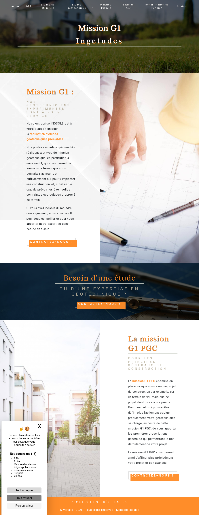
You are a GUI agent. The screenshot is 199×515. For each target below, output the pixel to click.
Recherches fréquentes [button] (99, 502)
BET (29, 6)
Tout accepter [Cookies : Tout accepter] (24, 490)
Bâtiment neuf (129, 6)
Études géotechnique (77, 6)
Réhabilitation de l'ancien (156, 6)
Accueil (17, 6)
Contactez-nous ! (51, 242)
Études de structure (48, 6)
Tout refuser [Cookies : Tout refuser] (24, 498)
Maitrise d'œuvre (105, 6)
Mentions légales (127, 510)
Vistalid (68, 510)
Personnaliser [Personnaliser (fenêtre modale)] (24, 505)
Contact (182, 6)
